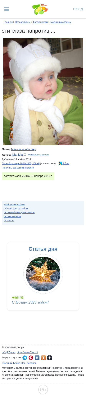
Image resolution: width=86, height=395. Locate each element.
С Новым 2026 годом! (30, 302)
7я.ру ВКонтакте (37, 357)
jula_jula (17, 154)
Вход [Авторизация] (78, 9)
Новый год (18, 297)
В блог (65, 163)
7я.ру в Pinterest (31, 357)
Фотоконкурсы (40, 22)
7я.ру (49, 357)
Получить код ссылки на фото (18, 167)
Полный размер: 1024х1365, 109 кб (20, 163)
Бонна (16, 363)
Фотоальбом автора (38, 154)
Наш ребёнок (28, 363)
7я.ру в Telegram (24, 357)
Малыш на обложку (60, 22)
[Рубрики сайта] (6, 9)
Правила (9, 220)
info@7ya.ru (8, 352)
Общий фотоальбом (16, 208)
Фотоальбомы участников (19, 212)
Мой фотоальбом (14, 204)
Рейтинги (7, 363)
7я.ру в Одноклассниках (43, 357)
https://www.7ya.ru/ (27, 352)
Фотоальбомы (22, 22)
